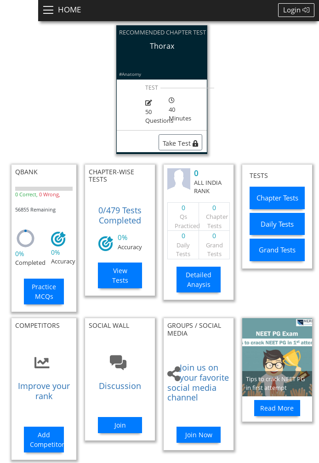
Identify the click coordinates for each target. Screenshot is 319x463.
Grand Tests (277, 249)
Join (120, 425)
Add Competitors (47, 439)
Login (296, 9)
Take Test (180, 143)
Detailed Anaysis (198, 279)
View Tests (120, 275)
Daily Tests (277, 224)
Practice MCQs (44, 291)
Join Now (198, 434)
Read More (277, 408)
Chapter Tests (277, 197)
